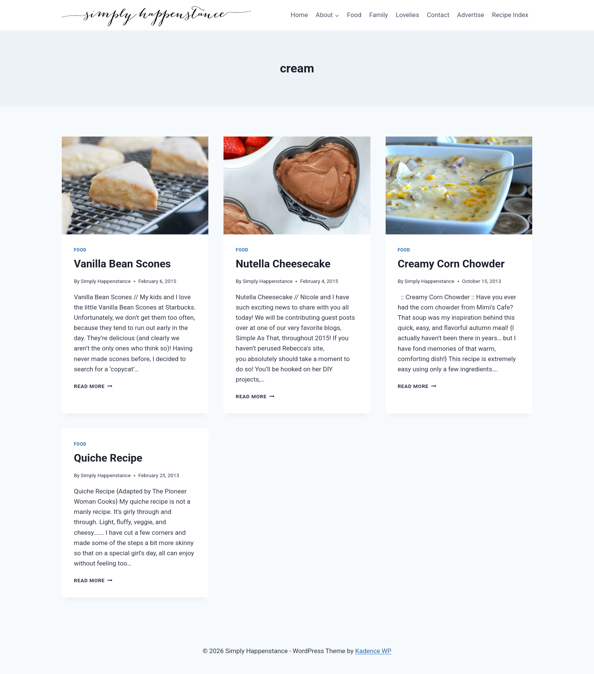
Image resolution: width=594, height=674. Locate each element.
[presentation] (135, 185)
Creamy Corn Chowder (451, 264)
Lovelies (407, 15)
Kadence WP (373, 651)
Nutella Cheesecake (283, 264)
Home (299, 15)
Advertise (470, 15)
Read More (93, 386)
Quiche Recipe (108, 458)
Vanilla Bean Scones (122, 264)
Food (354, 15)
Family (378, 15)
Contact (438, 15)
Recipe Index (510, 15)
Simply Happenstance (106, 281)
